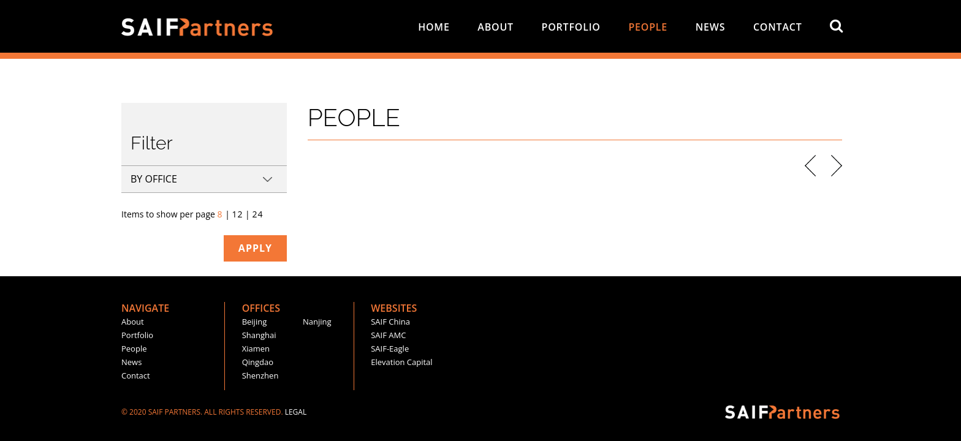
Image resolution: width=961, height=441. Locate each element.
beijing (254, 321)
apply (255, 248)
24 (257, 214)
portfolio (571, 27)
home (434, 27)
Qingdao (257, 362)
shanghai (259, 335)
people (647, 27)
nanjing (317, 321)
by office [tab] (154, 179)
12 (237, 214)
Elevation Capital (401, 362)
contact (777, 27)
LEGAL (296, 412)
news (711, 27)
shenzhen (260, 375)
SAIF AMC (388, 335)
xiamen (256, 348)
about (495, 27)
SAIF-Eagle (390, 348)
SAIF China (390, 321)
